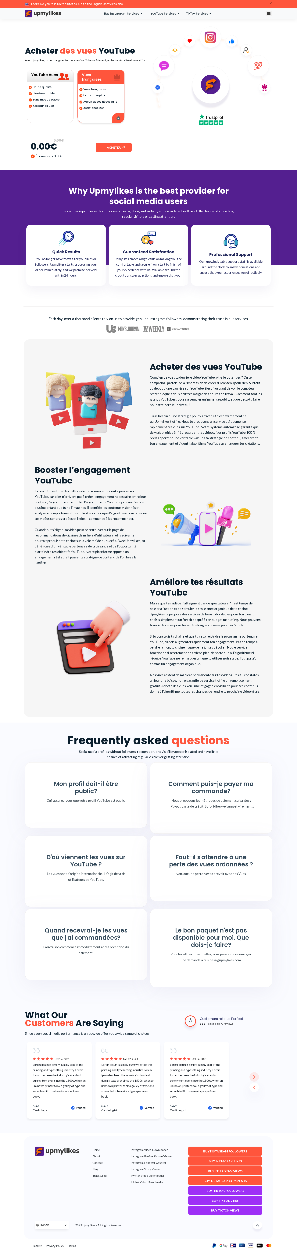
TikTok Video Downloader (147, 1182)
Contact (97, 1162)
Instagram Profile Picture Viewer (151, 1156)
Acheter (114, 149)
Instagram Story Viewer (146, 1169)
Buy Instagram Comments (225, 1182)
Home (96, 1150)
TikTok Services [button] (197, 14)
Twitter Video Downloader (147, 1175)
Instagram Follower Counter (148, 1162)
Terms (72, 1245)
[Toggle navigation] (269, 13)
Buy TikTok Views (225, 1211)
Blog (95, 1169)
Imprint (37, 1245)
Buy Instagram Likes (225, 1162)
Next (249, 1072)
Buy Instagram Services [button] (122, 14)
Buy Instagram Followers (225, 1152)
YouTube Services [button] (164, 14)
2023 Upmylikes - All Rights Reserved (98, 1225)
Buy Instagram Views (225, 1172)
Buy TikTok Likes (225, 1202)
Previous (249, 1082)
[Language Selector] (52, 1225)
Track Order (100, 1175)
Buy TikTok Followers (225, 1192)
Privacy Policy (55, 1245)
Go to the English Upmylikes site (100, 4)
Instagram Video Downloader (149, 1150)
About (96, 1156)
